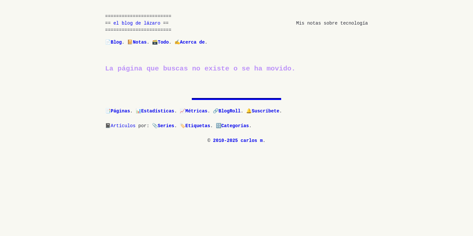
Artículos (123, 126)
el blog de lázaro (136, 23)
